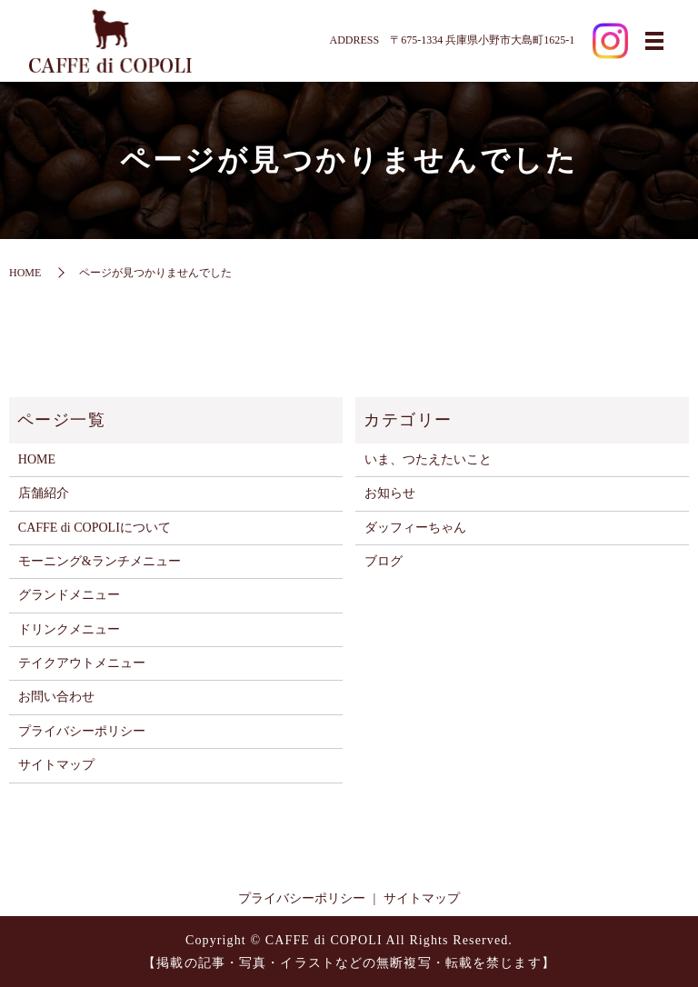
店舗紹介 (43, 493)
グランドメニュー (69, 595)
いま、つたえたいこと (428, 459)
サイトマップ (56, 765)
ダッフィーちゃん (415, 527)
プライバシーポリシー (81, 731)
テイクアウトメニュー (81, 663)
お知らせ (389, 493)
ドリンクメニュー (69, 629)
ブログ (383, 561)
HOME (25, 272)
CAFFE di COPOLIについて (94, 527)
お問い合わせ (56, 696)
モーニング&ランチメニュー (99, 561)
